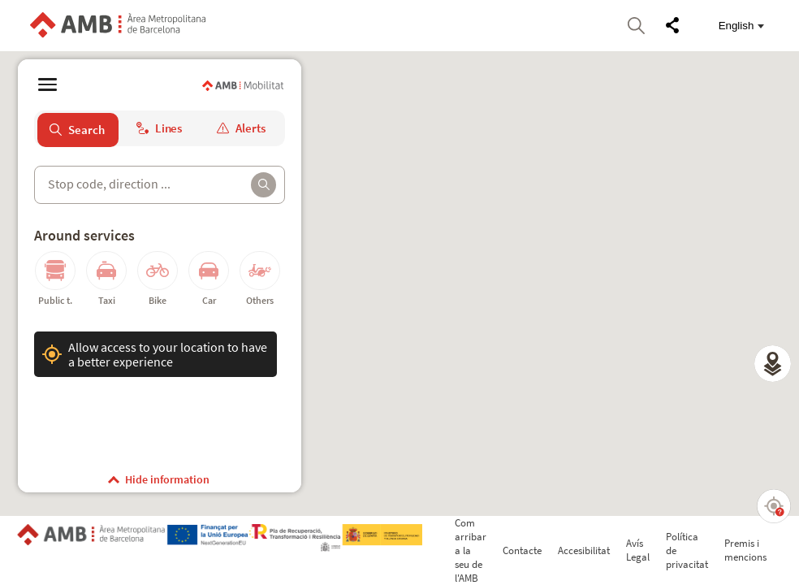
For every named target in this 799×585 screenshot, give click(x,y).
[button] (772, 363)
